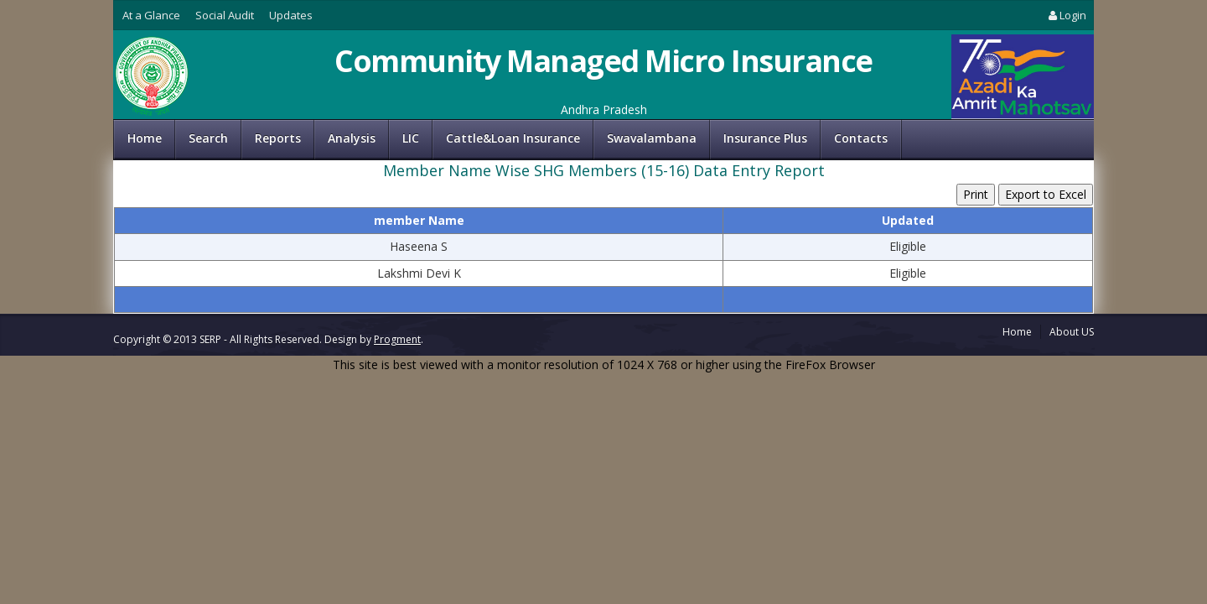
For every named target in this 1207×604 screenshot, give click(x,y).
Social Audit (224, 15)
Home (144, 138)
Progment (397, 339)
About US (1071, 332)
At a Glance (151, 15)
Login (1066, 15)
